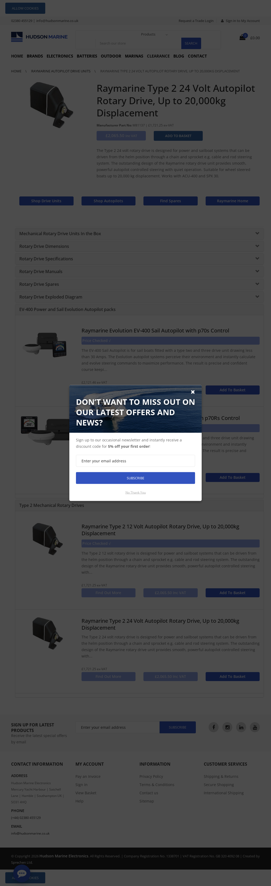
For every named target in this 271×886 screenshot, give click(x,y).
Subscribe (135, 478)
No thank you (135, 492)
